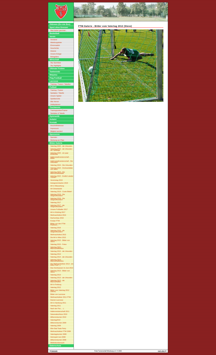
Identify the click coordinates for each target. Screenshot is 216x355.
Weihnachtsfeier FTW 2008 (60, 331)
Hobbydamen (55, 104)
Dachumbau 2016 (57, 218)
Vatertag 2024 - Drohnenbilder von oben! (61, 168)
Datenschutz (55, 346)
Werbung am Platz (57, 140)
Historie (53, 51)
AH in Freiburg (55, 284)
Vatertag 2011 (55, 306)
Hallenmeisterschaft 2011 (59, 311)
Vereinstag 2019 (56, 180)
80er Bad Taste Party (58, 328)
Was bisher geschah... (58, 30)
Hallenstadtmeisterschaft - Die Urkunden (61, 161)
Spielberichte (55, 99)
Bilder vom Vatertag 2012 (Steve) (59, 290)
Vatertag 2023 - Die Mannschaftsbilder (57, 172)
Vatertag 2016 (55, 228)
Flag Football (56, 78)
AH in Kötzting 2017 (57, 212)
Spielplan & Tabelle (57, 113)
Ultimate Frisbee (57, 68)
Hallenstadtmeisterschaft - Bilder (60, 157)
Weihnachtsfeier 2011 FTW (60, 297)
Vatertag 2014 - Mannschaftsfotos (57, 260)
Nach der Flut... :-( (57, 308)
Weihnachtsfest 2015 (58, 234)
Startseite (54, 351)
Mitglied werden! (56, 131)
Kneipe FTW (55, 221)
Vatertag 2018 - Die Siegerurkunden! (57, 199)
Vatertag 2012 (55, 287)
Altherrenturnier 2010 (58, 317)
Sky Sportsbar (55, 63)
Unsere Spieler (56, 96)
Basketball (54, 33)
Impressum (54, 128)
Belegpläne (54, 57)
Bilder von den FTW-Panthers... (58, 224)
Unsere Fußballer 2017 (59, 209)
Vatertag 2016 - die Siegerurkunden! (57, 231)
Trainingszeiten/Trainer (59, 110)
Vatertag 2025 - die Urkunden (61, 146)
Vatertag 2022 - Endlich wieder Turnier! (61, 176)
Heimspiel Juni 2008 (58, 337)
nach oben (161, 351)
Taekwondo (55, 71)
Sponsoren (55, 134)
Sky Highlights (55, 65)
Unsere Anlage (55, 54)
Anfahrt (53, 119)
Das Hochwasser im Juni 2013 (61, 268)
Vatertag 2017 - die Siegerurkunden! (57, 205)
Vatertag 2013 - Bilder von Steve (60, 271)
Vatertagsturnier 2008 (58, 334)
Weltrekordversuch (57, 343)
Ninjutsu (53, 75)
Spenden (53, 137)
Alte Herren (54, 101)
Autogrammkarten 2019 (59, 183)
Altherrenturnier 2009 (58, 323)
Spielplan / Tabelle (57, 93)
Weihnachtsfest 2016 (58, 215)
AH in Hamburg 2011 (58, 303)
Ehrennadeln (55, 45)
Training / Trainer (56, 90)
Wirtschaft (54, 59)
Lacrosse (54, 81)
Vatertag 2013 (55, 275)
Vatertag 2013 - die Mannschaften (57, 281)
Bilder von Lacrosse (57, 294)
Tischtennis (55, 107)
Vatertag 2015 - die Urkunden (61, 251)
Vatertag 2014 (55, 254)
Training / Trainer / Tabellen (60, 84)
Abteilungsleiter (56, 42)
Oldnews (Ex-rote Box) (60, 24)
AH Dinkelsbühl (56, 189)
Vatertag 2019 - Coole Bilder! (61, 191)
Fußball (53, 87)
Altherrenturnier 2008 (58, 340)
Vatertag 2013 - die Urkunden (61, 278)
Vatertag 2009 (55, 326)
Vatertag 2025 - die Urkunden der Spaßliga (61, 149)
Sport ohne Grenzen (59, 27)
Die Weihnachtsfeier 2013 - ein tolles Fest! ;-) (61, 264)
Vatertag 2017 (55, 202)
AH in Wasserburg (57, 186)
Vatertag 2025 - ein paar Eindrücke (59, 153)
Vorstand (53, 39)
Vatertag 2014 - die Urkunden (61, 257)
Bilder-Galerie (56, 143)
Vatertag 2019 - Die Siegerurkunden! (57, 194)
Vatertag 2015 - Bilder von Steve (60, 240)
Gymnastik (54, 116)
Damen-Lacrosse (56, 300)
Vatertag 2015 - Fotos (58, 244)
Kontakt (53, 122)
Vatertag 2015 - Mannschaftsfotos (57, 247)
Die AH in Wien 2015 (58, 237)
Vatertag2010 (55, 320)
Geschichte (54, 48)
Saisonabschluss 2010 (58, 314)
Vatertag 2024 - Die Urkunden (61, 165)
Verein (52, 36)
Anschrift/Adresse (57, 125)
